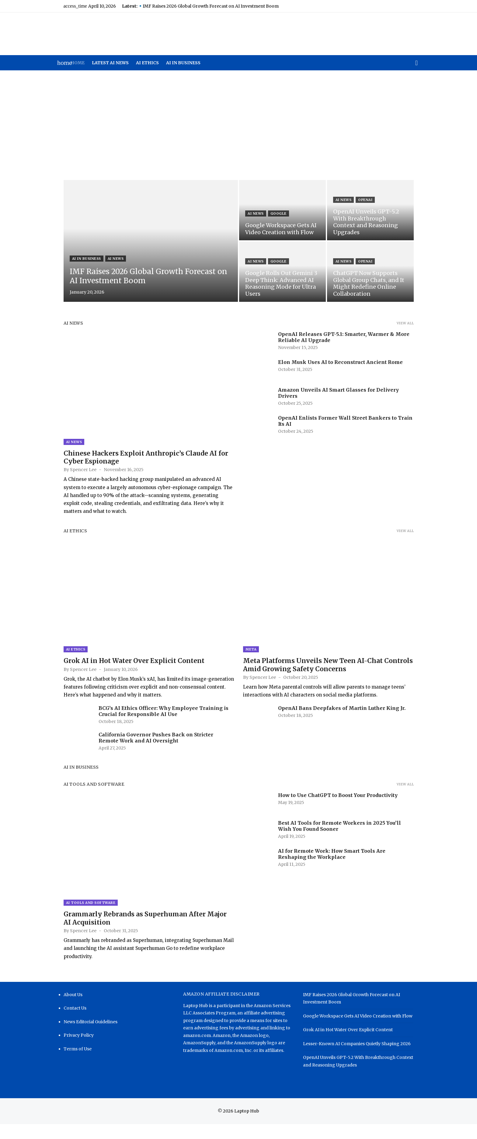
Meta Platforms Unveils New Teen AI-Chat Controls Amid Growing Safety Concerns (328, 675)
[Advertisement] (238, 125)
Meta (250, 659)
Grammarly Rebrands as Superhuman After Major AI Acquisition (142, 933)
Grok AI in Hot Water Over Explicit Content (126, 671)
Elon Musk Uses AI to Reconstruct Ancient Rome (340, 362)
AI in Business (183, 62)
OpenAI (369, 207)
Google (278, 213)
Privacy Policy (71, 1050)
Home (78, 62)
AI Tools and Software (86, 794)
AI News (108, 258)
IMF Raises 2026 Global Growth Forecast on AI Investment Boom (203, 6)
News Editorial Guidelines (83, 1036)
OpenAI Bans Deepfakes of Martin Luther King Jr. (342, 718)
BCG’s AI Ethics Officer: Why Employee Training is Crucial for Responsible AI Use (156, 721)
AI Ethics (147, 62)
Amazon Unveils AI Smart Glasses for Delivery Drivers (349, 390)
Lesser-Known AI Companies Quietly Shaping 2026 (359, 1058)
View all (412, 323)
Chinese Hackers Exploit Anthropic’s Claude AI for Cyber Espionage (138, 462)
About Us (65, 1009)
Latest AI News (110, 62)
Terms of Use (70, 1064)
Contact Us (67, 1023)
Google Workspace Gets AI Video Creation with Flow (360, 1031)
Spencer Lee (75, 475)
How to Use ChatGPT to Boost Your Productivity (338, 805)
